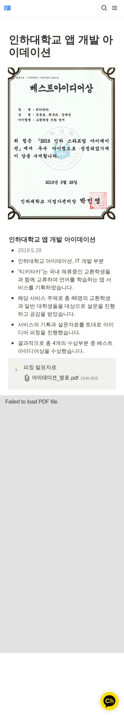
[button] (104, 8)
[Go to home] (7, 8)
